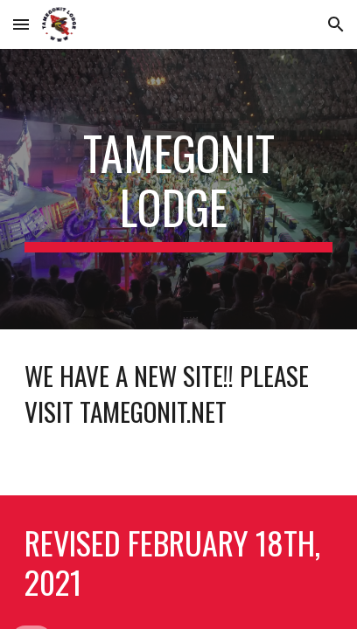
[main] (179, 189)
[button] (21, 24)
